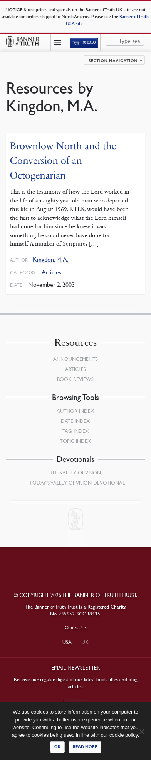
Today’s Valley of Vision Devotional (77, 482)
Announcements (75, 359)
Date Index (75, 421)
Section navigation (113, 60)
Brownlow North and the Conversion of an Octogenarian (63, 160)
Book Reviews (75, 379)
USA (67, 642)
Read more (85, 746)
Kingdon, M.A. (51, 259)
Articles (51, 272)
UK (85, 642)
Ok (57, 746)
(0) (84, 42)
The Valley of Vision (75, 472)
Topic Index (75, 441)
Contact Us (76, 627)
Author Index (75, 411)
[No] (141, 731)
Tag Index (75, 431)
